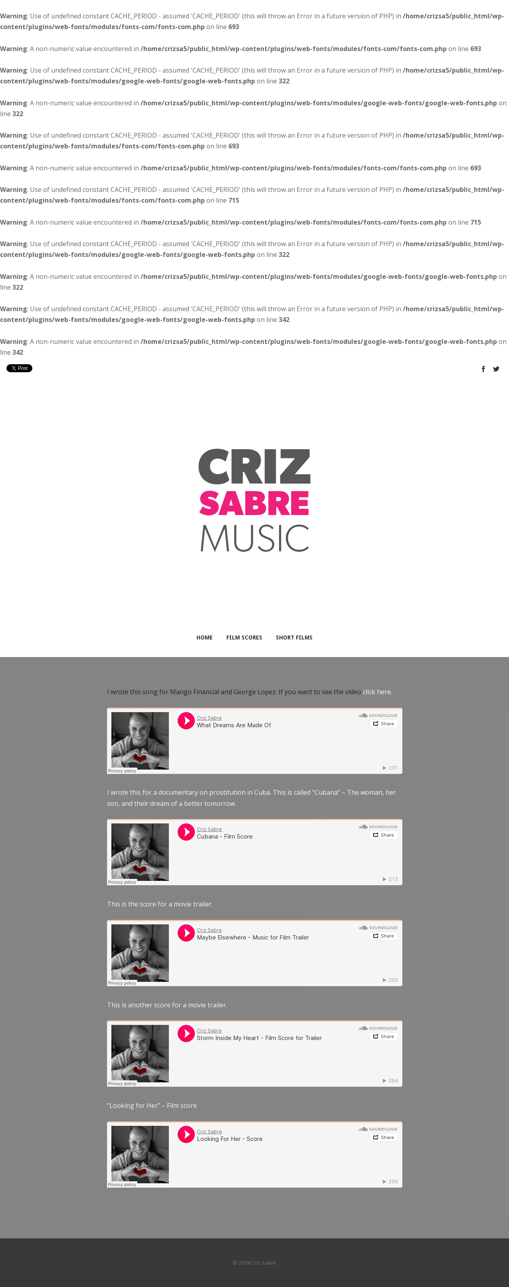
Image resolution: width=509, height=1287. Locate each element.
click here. (377, 691)
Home (204, 637)
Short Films (294, 637)
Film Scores (244, 637)
